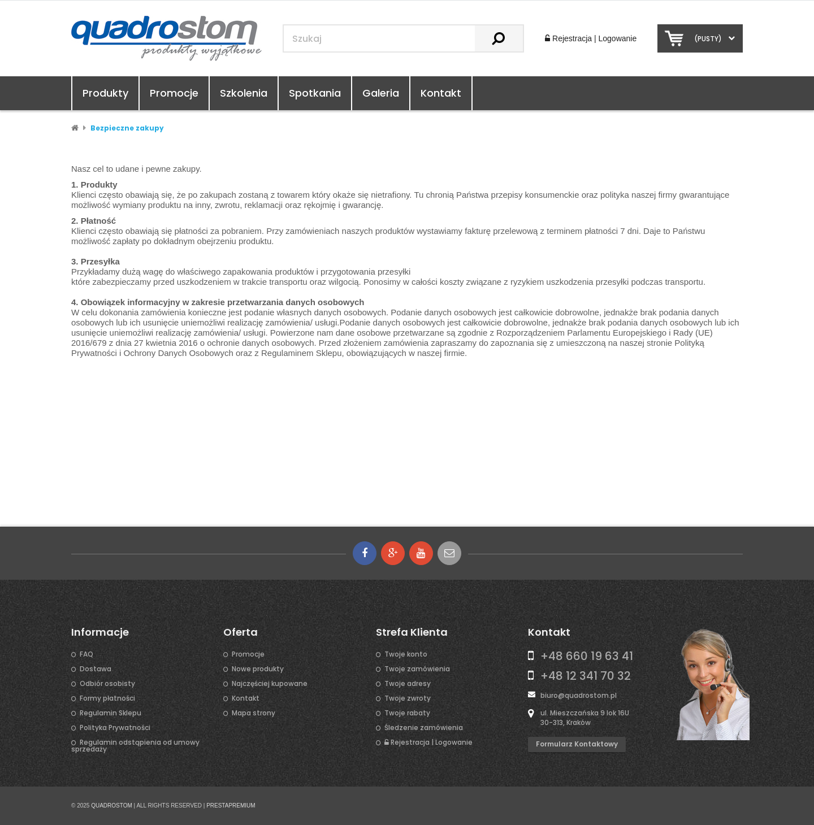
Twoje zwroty (407, 698)
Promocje (174, 93)
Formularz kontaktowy (577, 744)
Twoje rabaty (407, 713)
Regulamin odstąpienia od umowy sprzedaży (135, 746)
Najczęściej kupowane (270, 683)
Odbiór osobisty (107, 683)
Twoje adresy (407, 683)
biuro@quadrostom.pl (578, 695)
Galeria (380, 93)
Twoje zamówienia (417, 669)
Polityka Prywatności (115, 727)
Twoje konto (405, 654)
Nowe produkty (258, 669)
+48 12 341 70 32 (585, 676)
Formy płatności (107, 698)
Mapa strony (253, 713)
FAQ (86, 654)
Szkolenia (243, 93)
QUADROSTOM (111, 805)
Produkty (105, 93)
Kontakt (441, 93)
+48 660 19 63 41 (586, 656)
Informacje (100, 632)
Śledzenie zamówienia (423, 727)
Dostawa (95, 669)
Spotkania (315, 93)
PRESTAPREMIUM (231, 805)
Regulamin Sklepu (110, 713)
